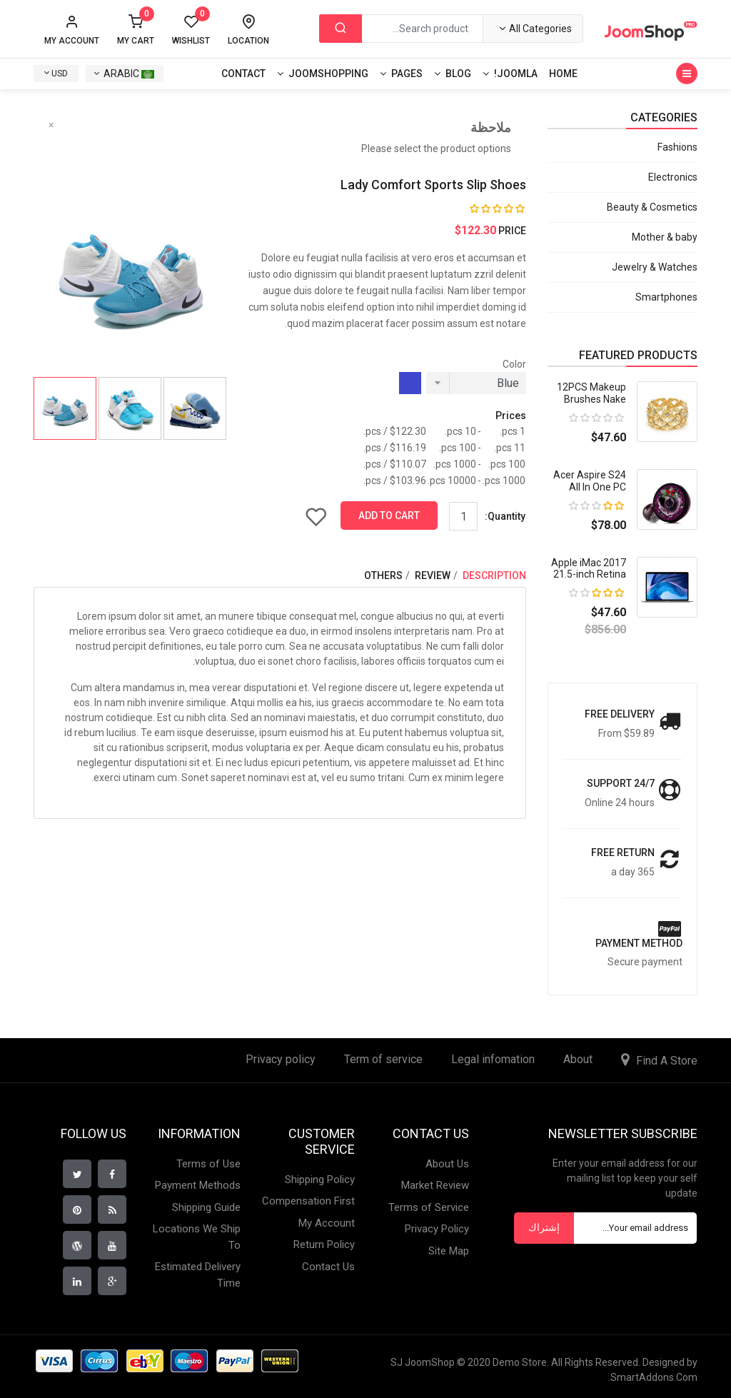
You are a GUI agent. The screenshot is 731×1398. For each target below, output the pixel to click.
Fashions (677, 147)
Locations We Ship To (197, 1237)
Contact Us (328, 1266)
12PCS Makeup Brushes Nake (591, 393)
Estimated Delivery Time (198, 1274)
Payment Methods (198, 1185)
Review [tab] (431, 575)
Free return (623, 852)
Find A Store (666, 1060)
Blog (458, 73)
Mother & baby (664, 237)
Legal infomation (493, 1059)
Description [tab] (493, 575)
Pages (407, 73)
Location (248, 41)
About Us (447, 1163)
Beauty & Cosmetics (652, 207)
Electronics (672, 177)
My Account (326, 1223)
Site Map (448, 1250)
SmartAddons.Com (653, 1377)
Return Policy (324, 1244)
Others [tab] (383, 575)
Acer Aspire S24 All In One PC (589, 481)
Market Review (435, 1185)
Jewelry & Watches (654, 267)
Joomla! (516, 73)
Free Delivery (620, 714)
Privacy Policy (437, 1228)
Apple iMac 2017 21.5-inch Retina (588, 568)
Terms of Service (428, 1207)
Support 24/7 (621, 783)
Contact (243, 73)
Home (563, 73)
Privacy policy (281, 1059)
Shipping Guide (206, 1207)
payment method (638, 943)
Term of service (383, 1059)
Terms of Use (208, 1163)
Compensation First (308, 1201)
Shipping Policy (320, 1179)
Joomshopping (328, 73)
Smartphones (666, 297)
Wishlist (191, 30)
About (578, 1059)
